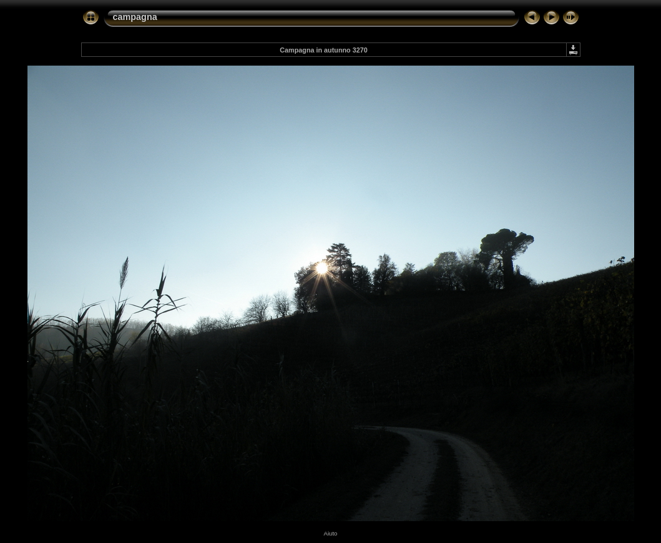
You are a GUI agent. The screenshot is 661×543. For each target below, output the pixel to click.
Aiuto (331, 533)
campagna (135, 17)
